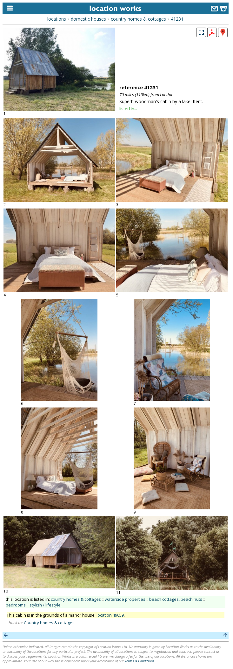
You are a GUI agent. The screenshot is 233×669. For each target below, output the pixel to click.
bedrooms (16, 605)
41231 (177, 19)
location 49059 (110, 615)
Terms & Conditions (139, 661)
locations (56, 19)
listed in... (128, 108)
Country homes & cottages (49, 623)
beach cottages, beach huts (175, 599)
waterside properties (125, 599)
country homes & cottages (138, 19)
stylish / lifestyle (45, 605)
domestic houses (88, 19)
